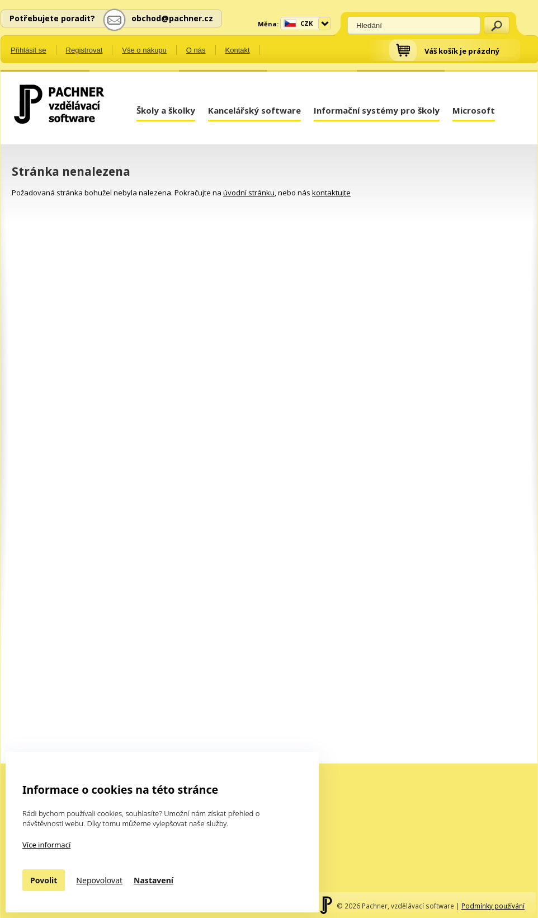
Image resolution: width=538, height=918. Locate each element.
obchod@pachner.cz (172, 18)
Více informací (46, 845)
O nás (196, 50)
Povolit (43, 880)
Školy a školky (165, 110)
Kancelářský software (254, 110)
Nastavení (153, 880)
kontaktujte (331, 193)
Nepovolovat (99, 880)
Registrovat (84, 50)
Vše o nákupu (144, 50)
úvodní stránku (249, 193)
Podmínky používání (493, 905)
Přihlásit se (28, 50)
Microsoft (473, 110)
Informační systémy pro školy (377, 110)
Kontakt (237, 50)
